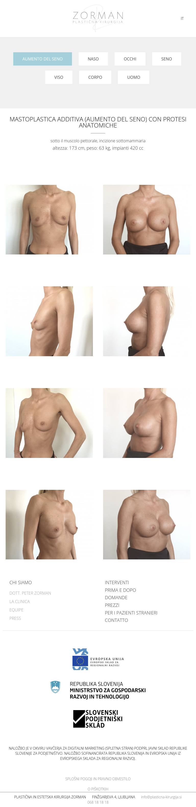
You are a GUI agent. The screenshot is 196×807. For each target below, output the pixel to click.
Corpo (95, 77)
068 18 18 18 (98, 802)
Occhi (130, 59)
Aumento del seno (42, 59)
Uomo (133, 77)
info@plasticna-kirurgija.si (161, 797)
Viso (58, 77)
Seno (166, 59)
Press (15, 618)
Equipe (16, 610)
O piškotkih (98, 789)
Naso (93, 59)
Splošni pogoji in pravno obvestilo (97, 778)
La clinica (19, 601)
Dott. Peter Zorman (30, 593)
